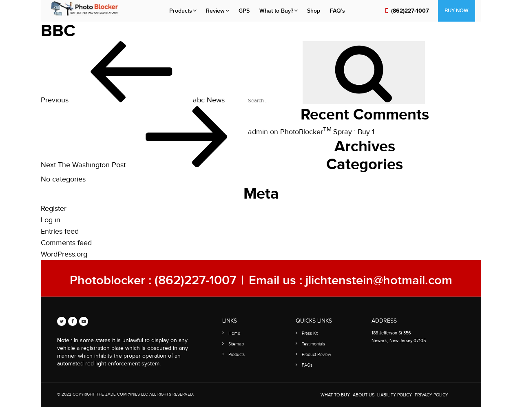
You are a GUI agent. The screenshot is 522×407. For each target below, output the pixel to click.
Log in (50, 220)
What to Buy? (276, 10)
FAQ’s (337, 10)
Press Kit (310, 333)
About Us (363, 395)
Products (180, 10)
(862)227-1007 (410, 10)
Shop (313, 10)
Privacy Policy (431, 395)
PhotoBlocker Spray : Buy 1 (327, 132)
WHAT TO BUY (335, 395)
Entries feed (60, 231)
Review (215, 10)
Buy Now (457, 10)
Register (53, 208)
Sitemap (236, 344)
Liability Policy (394, 395)
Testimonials (313, 344)
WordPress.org (64, 254)
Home (234, 333)
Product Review (316, 354)
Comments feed (66, 243)
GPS (244, 10)
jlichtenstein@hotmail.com (378, 280)
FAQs (307, 365)
